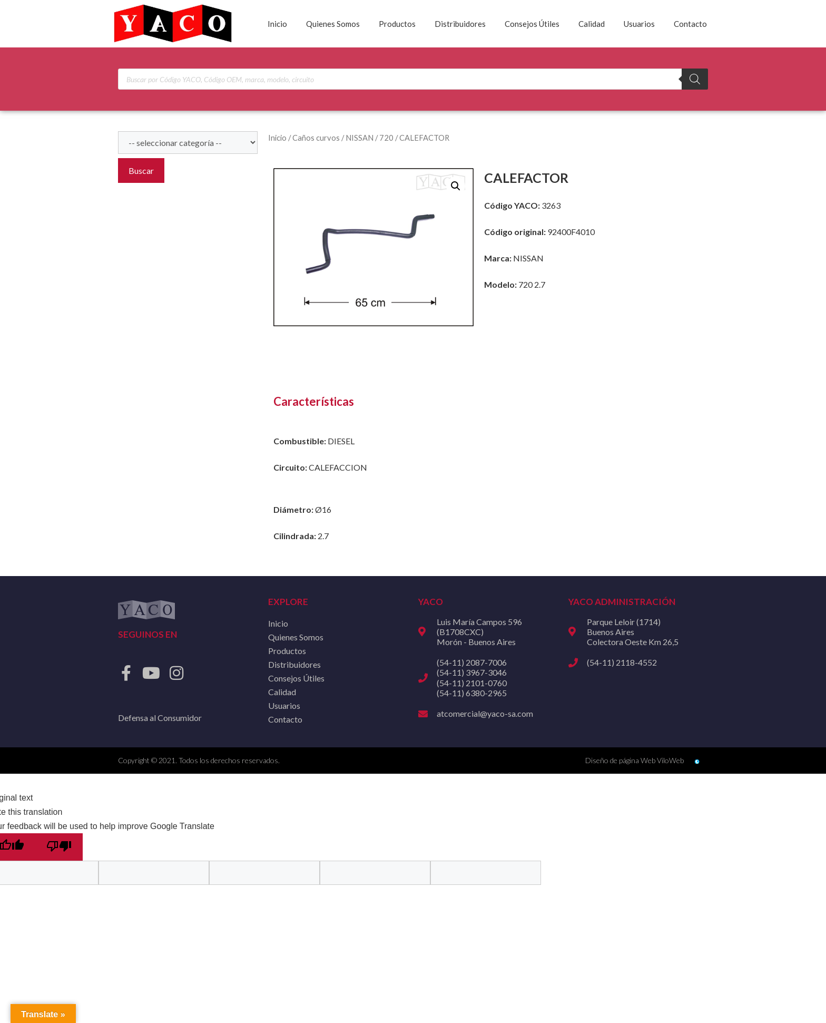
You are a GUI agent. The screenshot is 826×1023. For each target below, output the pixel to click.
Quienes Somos (333, 23)
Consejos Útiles (532, 23)
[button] (455, 186)
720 (386, 137)
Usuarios (639, 23)
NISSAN (359, 137)
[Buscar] (695, 79)
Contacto (690, 23)
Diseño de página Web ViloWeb (634, 760)
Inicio (277, 23)
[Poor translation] (59, 847)
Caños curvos (316, 137)
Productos (397, 23)
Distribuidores (460, 23)
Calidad (591, 23)
